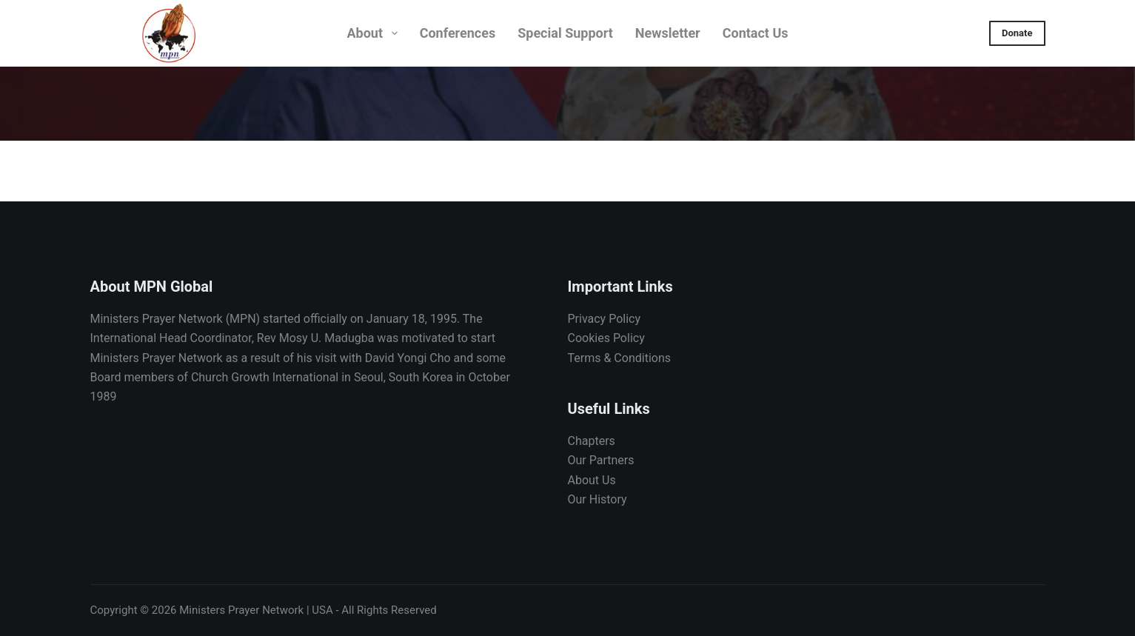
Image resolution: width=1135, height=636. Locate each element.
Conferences (458, 33)
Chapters (591, 441)
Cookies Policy (606, 338)
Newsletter (667, 33)
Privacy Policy (604, 319)
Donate (1017, 33)
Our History (597, 499)
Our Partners (601, 460)
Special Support (565, 33)
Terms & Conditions (620, 358)
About (374, 33)
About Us (592, 480)
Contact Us (756, 33)
